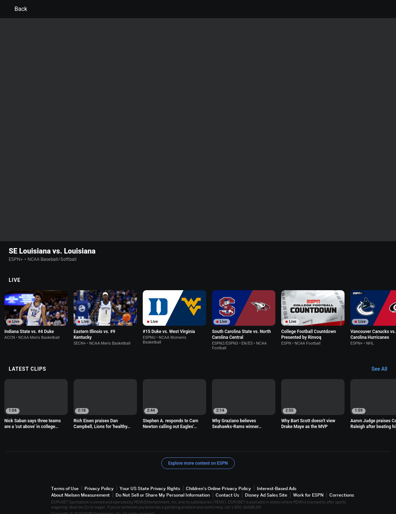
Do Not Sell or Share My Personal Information (163, 486)
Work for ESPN (308, 486)
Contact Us (227, 486)
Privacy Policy (99, 479)
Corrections (341, 486)
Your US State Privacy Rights (150, 479)
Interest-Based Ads (276, 479)
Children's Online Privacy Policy (218, 479)
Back (16, 9)
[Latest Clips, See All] (383, 360)
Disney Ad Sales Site (266, 486)
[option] (36, 306)
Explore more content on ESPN (198, 454)
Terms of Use (65, 479)
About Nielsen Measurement (80, 486)
